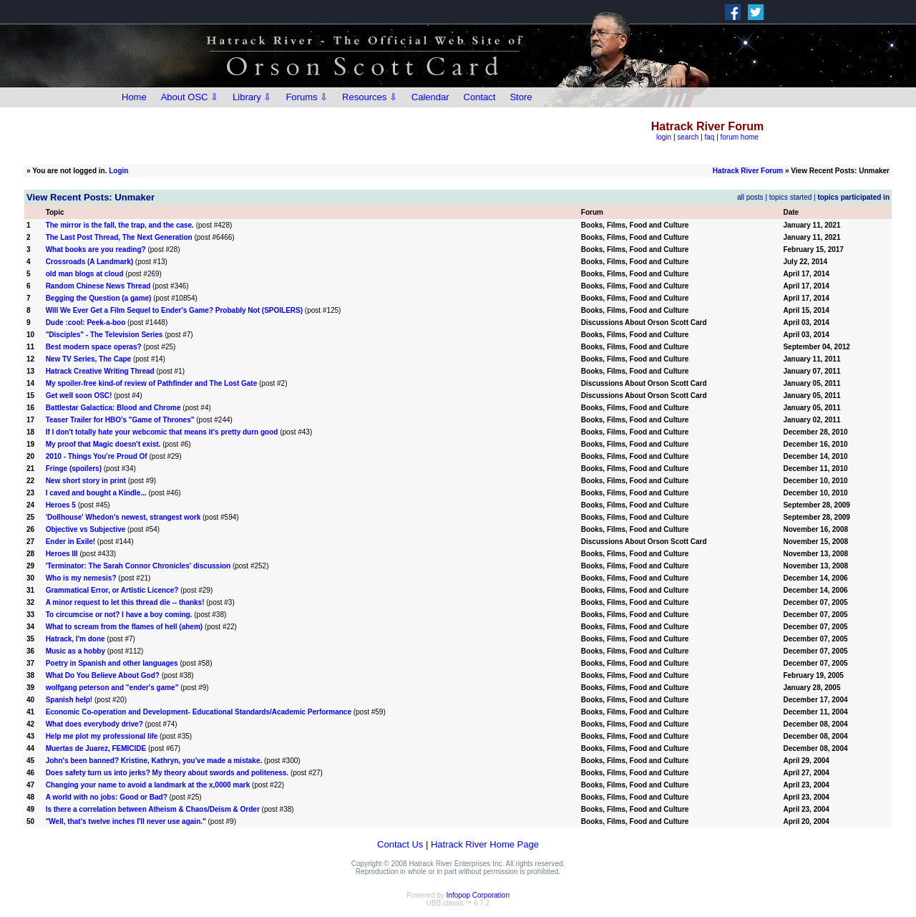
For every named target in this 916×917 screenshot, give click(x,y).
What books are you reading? (96, 249)
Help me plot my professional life (102, 736)
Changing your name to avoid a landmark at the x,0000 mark (148, 785)
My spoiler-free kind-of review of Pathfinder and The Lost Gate (152, 383)
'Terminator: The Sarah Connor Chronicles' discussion (138, 566)
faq (709, 137)
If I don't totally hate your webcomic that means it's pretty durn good (162, 432)
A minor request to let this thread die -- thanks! (125, 602)
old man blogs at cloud (85, 274)
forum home (740, 137)
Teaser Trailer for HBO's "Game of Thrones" (120, 420)
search (687, 137)
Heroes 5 (61, 505)
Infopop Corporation (478, 895)
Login (118, 171)
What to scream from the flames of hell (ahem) (124, 627)
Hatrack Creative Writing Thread (100, 371)
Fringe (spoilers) (74, 468)
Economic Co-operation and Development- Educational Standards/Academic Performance (198, 712)
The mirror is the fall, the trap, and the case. (120, 225)
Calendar (430, 97)
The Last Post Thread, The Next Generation (119, 237)
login (663, 137)
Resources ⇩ (369, 97)
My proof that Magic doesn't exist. (103, 444)
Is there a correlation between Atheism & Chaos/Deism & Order (153, 809)
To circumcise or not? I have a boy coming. (119, 614)
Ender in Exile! (70, 541)
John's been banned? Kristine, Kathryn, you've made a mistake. (154, 761)
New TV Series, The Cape (89, 359)
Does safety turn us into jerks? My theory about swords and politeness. (167, 773)
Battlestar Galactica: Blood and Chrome (113, 408)
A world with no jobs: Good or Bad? (106, 797)
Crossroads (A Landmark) (89, 262)
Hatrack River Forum (748, 171)
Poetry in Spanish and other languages (112, 663)
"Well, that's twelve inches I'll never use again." (126, 821)
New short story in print (86, 481)
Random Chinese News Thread (98, 286)
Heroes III (62, 554)
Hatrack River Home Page (485, 844)
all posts (750, 197)
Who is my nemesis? (81, 578)
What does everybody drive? (94, 724)
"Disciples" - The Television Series (104, 335)
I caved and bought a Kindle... (96, 493)
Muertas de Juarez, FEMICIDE (96, 748)
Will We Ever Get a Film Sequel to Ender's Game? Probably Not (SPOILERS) (174, 310)
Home (134, 97)
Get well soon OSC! (79, 395)
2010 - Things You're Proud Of (96, 456)
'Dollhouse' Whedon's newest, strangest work (123, 517)
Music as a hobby (75, 651)
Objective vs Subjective (86, 529)
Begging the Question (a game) (99, 298)
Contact (480, 97)
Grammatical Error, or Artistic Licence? (112, 590)
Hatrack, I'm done (75, 639)
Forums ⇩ (307, 97)
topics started (790, 197)
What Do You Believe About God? (103, 675)
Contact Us (400, 844)
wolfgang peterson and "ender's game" (112, 688)
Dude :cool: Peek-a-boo (86, 322)
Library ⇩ (252, 97)
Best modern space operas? (94, 347)
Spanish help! (69, 700)
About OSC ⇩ (189, 97)
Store (521, 97)
